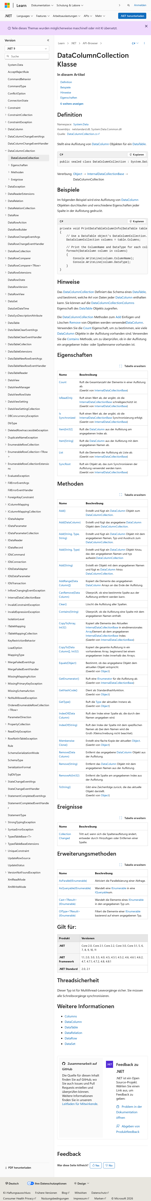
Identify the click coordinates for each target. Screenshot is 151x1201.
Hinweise (65, 92)
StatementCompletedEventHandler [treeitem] (28, 805)
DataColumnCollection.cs (82, 134)
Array (89, 631)
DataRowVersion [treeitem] (18, 287)
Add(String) (66, 565)
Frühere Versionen (46, 1193)
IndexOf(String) (68, 725)
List (61, 452)
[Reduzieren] (48, 40)
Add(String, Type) (69, 549)
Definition (66, 82)
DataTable (139, 144)
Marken (99, 1198)
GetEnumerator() (69, 678)
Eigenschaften (68, 97)
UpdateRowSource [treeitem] (19, 858)
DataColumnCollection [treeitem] (25, 158)
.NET (73, 43)
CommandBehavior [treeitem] (19, 79)
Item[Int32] (66, 429)
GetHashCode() (68, 690)
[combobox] (27, 48)
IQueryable (101, 892)
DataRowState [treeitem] (16, 280)
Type (98, 702)
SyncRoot (65, 464)
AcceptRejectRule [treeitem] (18, 72)
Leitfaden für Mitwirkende (79, 1104)
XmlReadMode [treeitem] (16, 879)
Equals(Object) (67, 663)
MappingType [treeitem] (16, 655)
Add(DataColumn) (70, 522)
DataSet (70, 1044)
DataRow (71, 1038)
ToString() (65, 787)
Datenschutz (99, 1193)
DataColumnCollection (78, 292)
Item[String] (66, 441)
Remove (75, 322)
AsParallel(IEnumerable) (73, 880)
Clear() (63, 604)
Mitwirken (81, 1193)
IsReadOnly (66, 398)
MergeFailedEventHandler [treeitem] (23, 669)
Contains (73, 339)
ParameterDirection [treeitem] (19, 717)
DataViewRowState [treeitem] (19, 394)
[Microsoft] (7, 5)
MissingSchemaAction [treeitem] (21, 691)
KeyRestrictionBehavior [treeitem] (21, 640)
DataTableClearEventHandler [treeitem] (25, 337)
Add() (62, 511)
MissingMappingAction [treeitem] (22, 676)
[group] (102, 162)
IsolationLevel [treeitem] (16, 619)
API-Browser (90, 43)
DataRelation (73, 1033)
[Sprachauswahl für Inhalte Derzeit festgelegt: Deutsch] (12, 1183)
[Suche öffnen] (129, 5)
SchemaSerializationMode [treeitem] (23, 753)
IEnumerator (104, 678)
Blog (64, 1193)
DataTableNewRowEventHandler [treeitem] (27, 366)
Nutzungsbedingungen (55, 1198)
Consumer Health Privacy (18, 1198)
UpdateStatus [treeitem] (16, 865)
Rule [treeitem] (10, 746)
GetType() (64, 702)
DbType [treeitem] (12, 423)
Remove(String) (68, 764)
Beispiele (65, 87)
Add (118, 317)
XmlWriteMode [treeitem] (17, 887)
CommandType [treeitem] (17, 86)
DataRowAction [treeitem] (17, 222)
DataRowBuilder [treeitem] (17, 229)
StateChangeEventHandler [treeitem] (24, 789)
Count (87, 328)
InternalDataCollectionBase (105, 174)
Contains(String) (68, 611)
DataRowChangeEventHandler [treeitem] (26, 244)
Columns (128, 303)
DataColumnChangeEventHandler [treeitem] (28, 143)
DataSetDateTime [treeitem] (18, 308)
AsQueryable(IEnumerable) (75, 888)
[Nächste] (119, 5)
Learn (61, 43)
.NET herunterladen (132, 16)
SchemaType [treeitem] (15, 760)
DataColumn (100, 144)
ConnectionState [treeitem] (18, 100)
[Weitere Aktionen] (144, 43)
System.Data (80, 124)
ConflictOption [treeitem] (17, 93)
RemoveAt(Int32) (69, 775)
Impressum (80, 1198)
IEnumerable (118, 888)
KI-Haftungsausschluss (16, 1193)
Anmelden (140, 5)
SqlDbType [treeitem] (14, 774)
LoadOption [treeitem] (15, 648)
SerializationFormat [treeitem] (19, 767)
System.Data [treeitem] (15, 65)
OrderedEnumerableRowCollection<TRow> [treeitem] (28, 707)
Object (77, 174)
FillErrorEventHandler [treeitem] (20, 490)
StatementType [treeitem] (17, 815)
